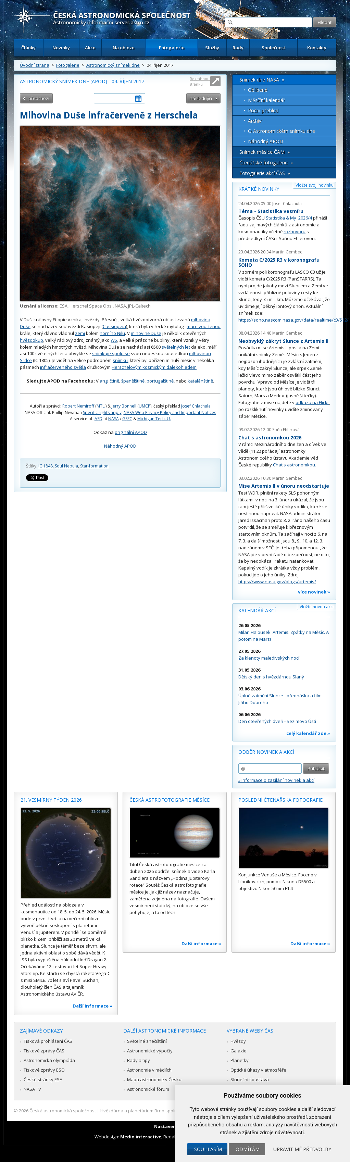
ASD (98, 419)
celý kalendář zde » (308, 733)
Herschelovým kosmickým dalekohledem (154, 367)
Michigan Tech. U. (154, 419)
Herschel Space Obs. (91, 306)
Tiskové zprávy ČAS (44, 1051)
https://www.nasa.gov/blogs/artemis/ (277, 581)
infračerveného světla (63, 367)
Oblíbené (257, 90)
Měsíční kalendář (266, 100)
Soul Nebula (66, 466)
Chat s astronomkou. (294, 465)
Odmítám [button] (248, 1149)
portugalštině (160, 381)
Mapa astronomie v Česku (154, 1079)
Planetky (239, 1060)
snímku (120, 360)
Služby (212, 48)
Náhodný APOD (120, 446)
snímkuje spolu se (111, 353)
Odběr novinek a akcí (266, 752)
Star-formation (94, 466)
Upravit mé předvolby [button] (302, 1149)
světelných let (176, 347)
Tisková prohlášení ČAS (48, 1041)
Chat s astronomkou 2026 (269, 437)
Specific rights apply (102, 412)
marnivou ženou (204, 326)
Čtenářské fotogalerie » (266, 162)
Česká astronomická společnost (62, 1111)
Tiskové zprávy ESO (44, 1070)
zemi (80, 333)
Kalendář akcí (257, 610)
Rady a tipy (138, 1060)
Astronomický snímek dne (113, 65)
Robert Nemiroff (78, 406)
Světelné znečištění (147, 1041)
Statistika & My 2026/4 (289, 218)
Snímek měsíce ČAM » (264, 152)
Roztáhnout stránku (200, 81)
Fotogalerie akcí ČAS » (264, 173)
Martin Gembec (287, 252)
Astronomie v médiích (149, 1070)
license (49, 306)
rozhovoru (294, 231)
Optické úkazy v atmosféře (258, 1070)
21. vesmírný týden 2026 (51, 800)
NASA (120, 306)
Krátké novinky (258, 189)
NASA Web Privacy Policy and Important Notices (170, 412)
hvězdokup (31, 340)
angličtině (109, 381)
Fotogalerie (172, 48)
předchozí (38, 98)
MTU (101, 406)
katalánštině (200, 381)
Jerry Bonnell (124, 406)
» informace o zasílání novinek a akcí (276, 780)
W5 (114, 340)
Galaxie (238, 1051)
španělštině (133, 381)
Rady (238, 48)
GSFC (127, 419)
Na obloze (124, 48)
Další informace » (92, 1006)
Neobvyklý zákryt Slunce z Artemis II (283, 341)
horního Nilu (112, 333)
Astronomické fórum (148, 1089)
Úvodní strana (34, 65)
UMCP (144, 406)
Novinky (61, 48)
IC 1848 (45, 466)
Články (28, 48)
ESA (63, 306)
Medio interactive (140, 1137)
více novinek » (314, 592)
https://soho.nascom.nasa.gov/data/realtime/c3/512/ (293, 320)
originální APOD (131, 432)
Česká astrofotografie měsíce (169, 800)
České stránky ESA (43, 1079)
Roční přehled (263, 110)
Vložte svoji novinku (315, 185)
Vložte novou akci (317, 607)
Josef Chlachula (196, 406)
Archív (254, 120)
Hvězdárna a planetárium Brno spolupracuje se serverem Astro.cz (169, 1111)
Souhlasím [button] (208, 1149)
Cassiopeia (114, 326)
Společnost (273, 48)
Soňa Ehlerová (286, 430)
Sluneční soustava (249, 1079)
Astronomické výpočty (150, 1051)
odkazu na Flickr (312, 402)
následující (201, 98)
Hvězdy (238, 1041)
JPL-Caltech (139, 306)
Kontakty (316, 48)
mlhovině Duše (146, 333)
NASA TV (32, 1089)
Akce (90, 48)
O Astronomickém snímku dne (281, 131)
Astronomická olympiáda (49, 1060)
